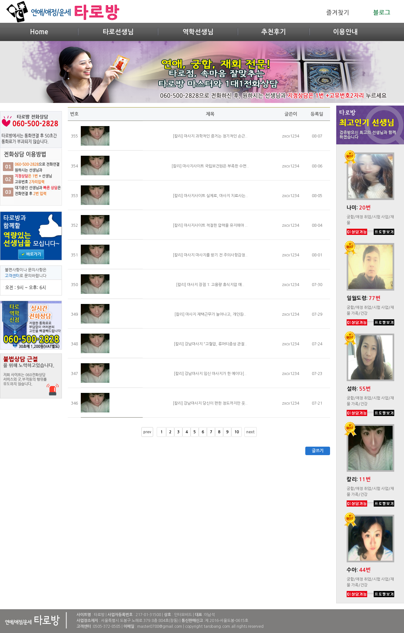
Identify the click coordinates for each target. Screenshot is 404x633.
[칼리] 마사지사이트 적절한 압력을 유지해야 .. (210, 225)
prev (147, 432)
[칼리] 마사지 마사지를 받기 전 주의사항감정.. (210, 255)
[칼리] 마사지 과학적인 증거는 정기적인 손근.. (210, 136)
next (250, 432)
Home (39, 32)
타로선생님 (118, 32)
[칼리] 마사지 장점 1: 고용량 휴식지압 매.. (210, 285)
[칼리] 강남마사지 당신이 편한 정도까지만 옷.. (210, 403)
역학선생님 (197, 32)
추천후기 (273, 32)
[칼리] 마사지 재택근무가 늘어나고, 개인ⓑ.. (210, 314)
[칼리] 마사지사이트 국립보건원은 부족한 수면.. (210, 166)
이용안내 (345, 32)
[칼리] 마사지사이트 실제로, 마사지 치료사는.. (210, 196)
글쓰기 (318, 451)
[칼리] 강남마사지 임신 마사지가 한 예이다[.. (210, 374)
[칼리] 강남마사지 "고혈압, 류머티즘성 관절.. (210, 344)
